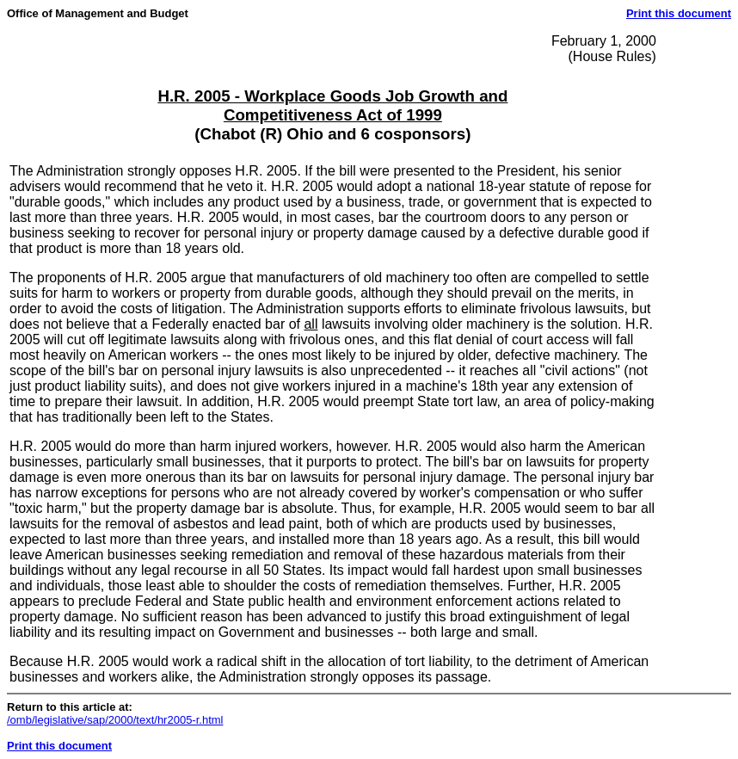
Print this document (678, 13)
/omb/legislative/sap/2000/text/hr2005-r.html (115, 719)
